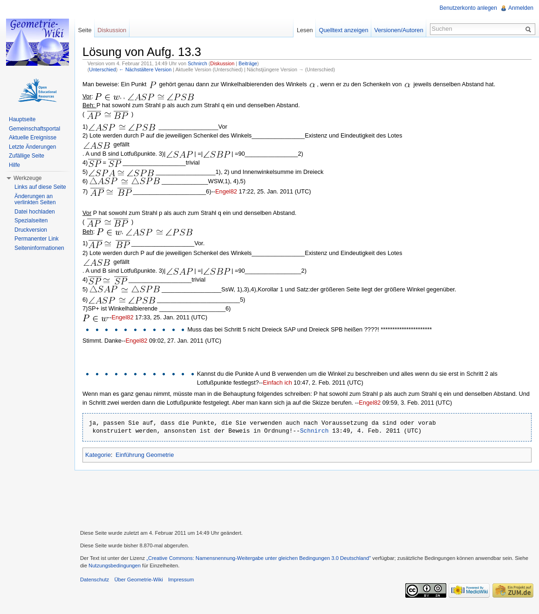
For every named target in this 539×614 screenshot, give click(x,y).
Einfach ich (277, 382)
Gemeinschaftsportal (34, 128)
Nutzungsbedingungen (115, 565)
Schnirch (197, 63)
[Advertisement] (307, 499)
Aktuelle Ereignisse (32, 137)
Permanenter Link (36, 238)
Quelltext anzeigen (343, 30)
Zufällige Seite (26, 155)
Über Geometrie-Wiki (138, 579)
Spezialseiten (31, 220)
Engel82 (226, 191)
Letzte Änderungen (32, 147)
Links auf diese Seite (40, 187)
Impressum (181, 579)
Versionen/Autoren (398, 30)
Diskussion (222, 63)
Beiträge (248, 63)
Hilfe (14, 165)
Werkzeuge (27, 178)
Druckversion (30, 230)
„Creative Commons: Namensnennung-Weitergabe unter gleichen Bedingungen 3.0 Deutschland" (258, 558)
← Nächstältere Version (145, 69)
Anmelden (520, 8)
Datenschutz (94, 579)
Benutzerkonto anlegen (468, 8)
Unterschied (102, 69)
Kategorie (98, 454)
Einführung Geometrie (145, 454)
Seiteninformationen (39, 248)
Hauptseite (22, 119)
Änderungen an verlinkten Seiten (35, 199)
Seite (84, 30)
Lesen (305, 30)
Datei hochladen (34, 211)
